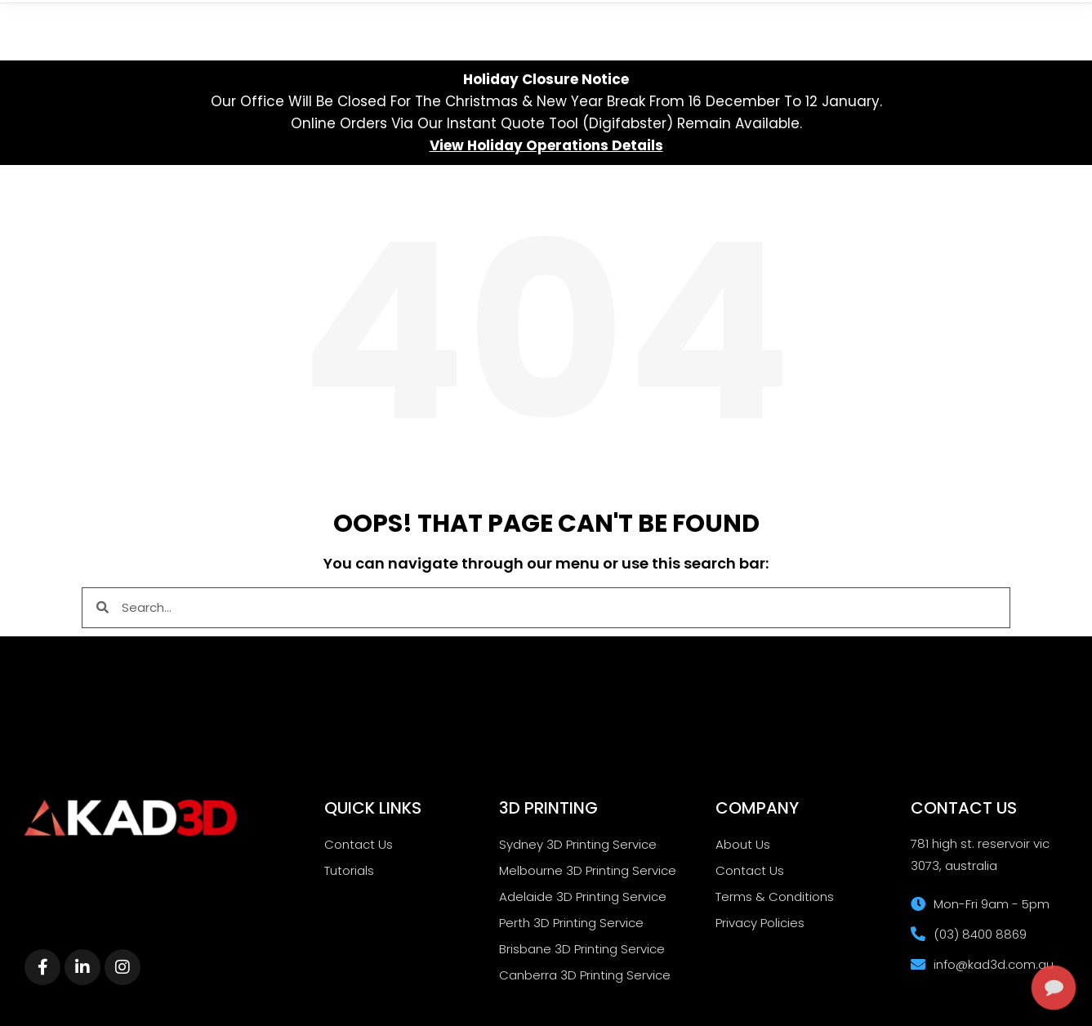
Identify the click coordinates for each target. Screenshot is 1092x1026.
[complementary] (973, 936)
